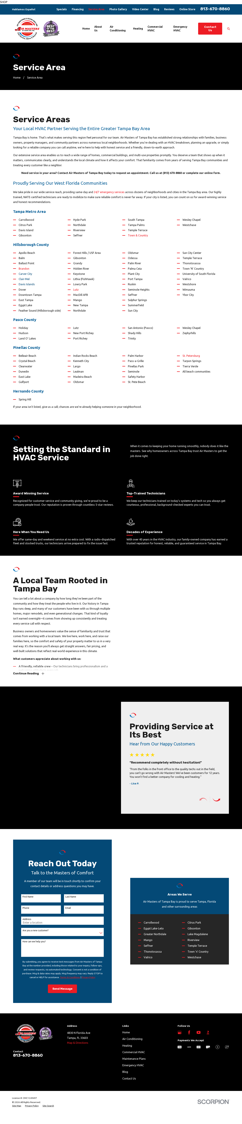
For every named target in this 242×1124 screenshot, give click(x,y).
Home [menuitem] (86, 28)
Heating (127, 1045)
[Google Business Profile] (180, 1032)
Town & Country (138, 235)
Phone (22, 908)
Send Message (59, 988)
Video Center (140, 9)
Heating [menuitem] (138, 28)
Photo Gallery (118, 9)
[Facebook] (189, 1032)
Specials (61, 9)
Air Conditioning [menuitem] (118, 28)
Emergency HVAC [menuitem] (180, 28)
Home (126, 1032)
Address (23, 919)
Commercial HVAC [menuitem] (155, 28)
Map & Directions (77, 1042)
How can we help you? (30, 941)
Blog (156, 9)
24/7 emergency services (109, 192)
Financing (78, 9)
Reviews (169, 9)
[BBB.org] (208, 1032)
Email (64, 908)
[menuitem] (16, 1105)
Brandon (24, 268)
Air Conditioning (132, 1038)
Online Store (187, 9)
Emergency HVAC (133, 1065)
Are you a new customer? (32, 930)
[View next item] (220, 799)
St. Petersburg (191, 355)
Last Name (67, 896)
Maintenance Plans (134, 1058)
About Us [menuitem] (98, 28)
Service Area (96, 9)
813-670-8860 (215, 8)
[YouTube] (198, 1032)
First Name (24, 896)
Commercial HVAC (133, 1052)
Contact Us (210, 28)
